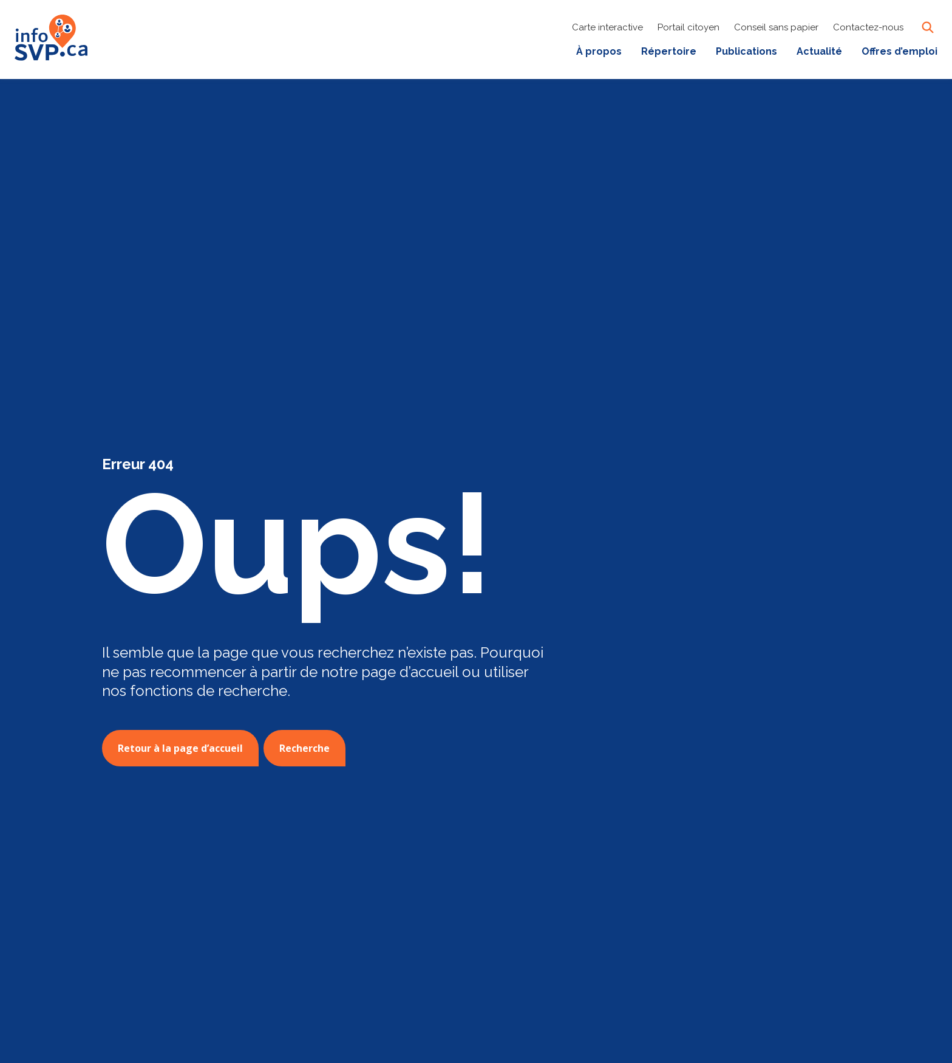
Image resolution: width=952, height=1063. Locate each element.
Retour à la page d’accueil (180, 748)
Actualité (819, 51)
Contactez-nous (868, 27)
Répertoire (668, 51)
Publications (746, 51)
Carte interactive (607, 27)
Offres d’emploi (899, 51)
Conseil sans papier (776, 27)
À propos (599, 51)
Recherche (304, 748)
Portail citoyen (688, 27)
